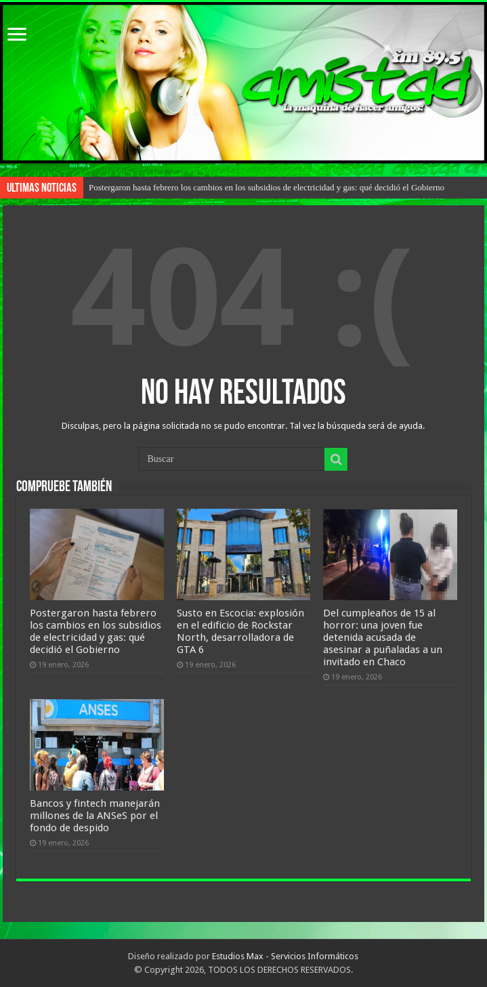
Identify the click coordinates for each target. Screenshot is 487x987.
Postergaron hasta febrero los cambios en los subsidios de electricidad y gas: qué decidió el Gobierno (266, 187)
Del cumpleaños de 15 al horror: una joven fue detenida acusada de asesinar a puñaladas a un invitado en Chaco (382, 637)
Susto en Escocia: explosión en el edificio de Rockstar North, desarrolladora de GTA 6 (240, 631)
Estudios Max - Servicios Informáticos (285, 956)
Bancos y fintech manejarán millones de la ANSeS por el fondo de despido (95, 815)
